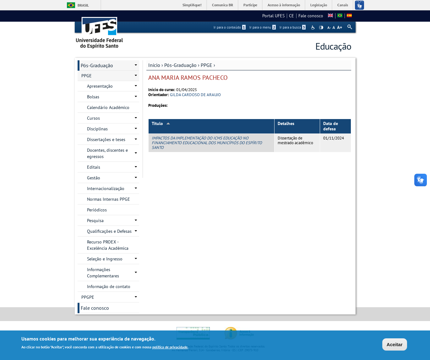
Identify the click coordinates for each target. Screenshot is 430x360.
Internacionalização (105, 188)
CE (291, 16)
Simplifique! (192, 5)
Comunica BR (222, 5)
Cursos (93, 118)
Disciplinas (97, 129)
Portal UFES (273, 16)
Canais (342, 5)
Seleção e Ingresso (104, 259)
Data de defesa (330, 126)
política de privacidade (170, 348)
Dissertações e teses (106, 139)
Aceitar (395, 345)
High (321, 27)
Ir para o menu (262, 27)
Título (161, 123)
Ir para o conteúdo (230, 27)
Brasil (83, 5)
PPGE (206, 65)
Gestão (93, 178)
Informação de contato (108, 286)
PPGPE (87, 297)
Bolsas (93, 97)
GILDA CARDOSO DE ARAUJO (195, 94)
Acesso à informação (284, 5)
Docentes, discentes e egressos (107, 153)
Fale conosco (310, 16)
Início (154, 65)
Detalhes (286, 123)
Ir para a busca (293, 27)
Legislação (318, 5)
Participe (250, 5)
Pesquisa (95, 220)
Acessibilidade (313, 27)
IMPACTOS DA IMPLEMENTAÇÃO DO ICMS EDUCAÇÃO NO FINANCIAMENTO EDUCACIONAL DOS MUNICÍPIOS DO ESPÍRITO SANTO (207, 142)
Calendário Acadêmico (108, 107)
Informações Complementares (103, 273)
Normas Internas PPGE (108, 199)
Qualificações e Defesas (109, 231)
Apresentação (100, 86)
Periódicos (97, 210)
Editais (93, 167)
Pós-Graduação (180, 65)
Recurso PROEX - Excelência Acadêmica (107, 245)
